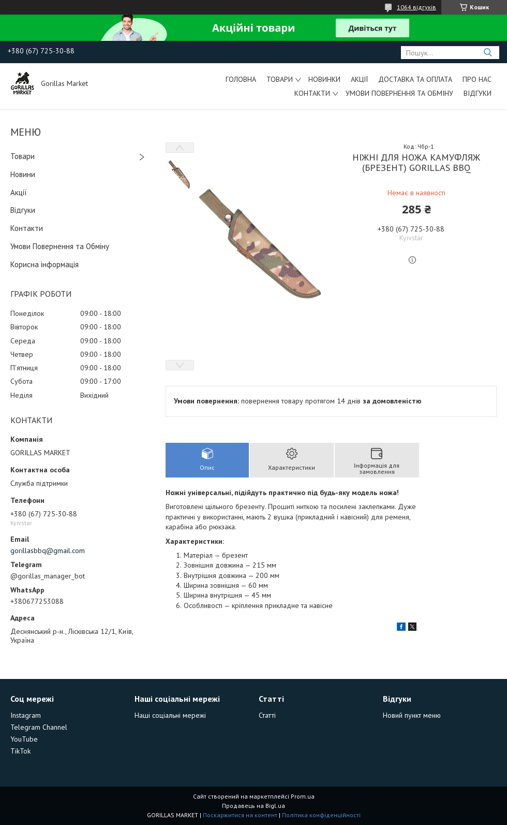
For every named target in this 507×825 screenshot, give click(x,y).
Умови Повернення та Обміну (399, 93)
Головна (241, 79)
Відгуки (477, 93)
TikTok (20, 751)
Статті (267, 715)
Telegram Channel (38, 727)
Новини (22, 174)
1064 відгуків (416, 7)
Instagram (25, 715)
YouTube (24, 739)
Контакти (312, 93)
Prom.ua (303, 796)
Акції (359, 79)
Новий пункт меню (412, 715)
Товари (279, 79)
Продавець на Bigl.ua (253, 805)
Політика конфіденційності (321, 815)
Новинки (324, 79)
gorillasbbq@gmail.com (47, 550)
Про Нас (477, 79)
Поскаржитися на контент (240, 815)
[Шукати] (487, 52)
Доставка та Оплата (415, 79)
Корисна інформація (44, 264)
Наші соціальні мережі (170, 715)
